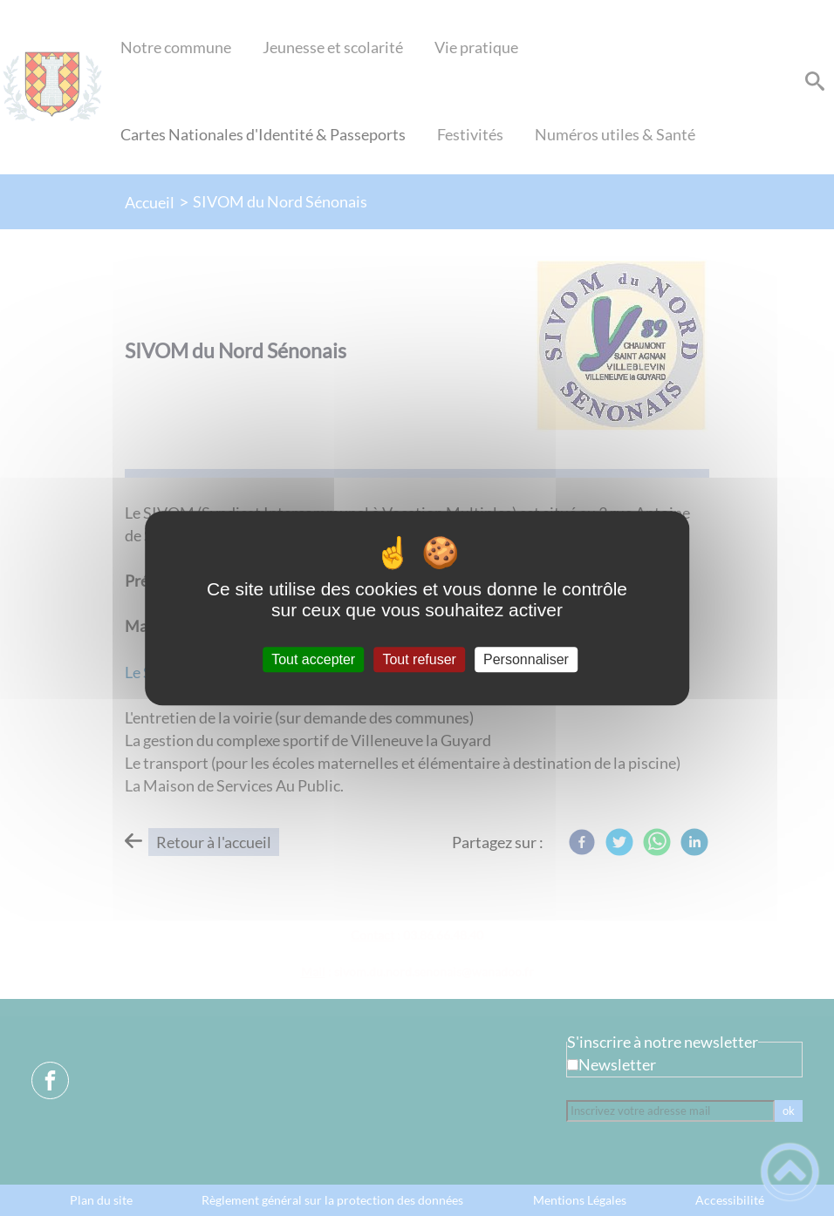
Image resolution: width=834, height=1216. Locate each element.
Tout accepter (313, 659)
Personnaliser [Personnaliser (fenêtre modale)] (526, 659)
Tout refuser (418, 659)
